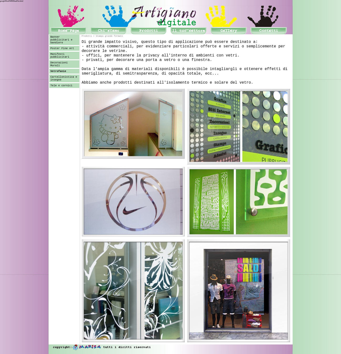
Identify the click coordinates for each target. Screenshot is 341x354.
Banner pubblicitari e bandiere (61, 39)
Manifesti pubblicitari (60, 55)
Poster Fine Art (62, 48)
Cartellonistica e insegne (64, 78)
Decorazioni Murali (59, 64)
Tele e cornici (61, 85)
